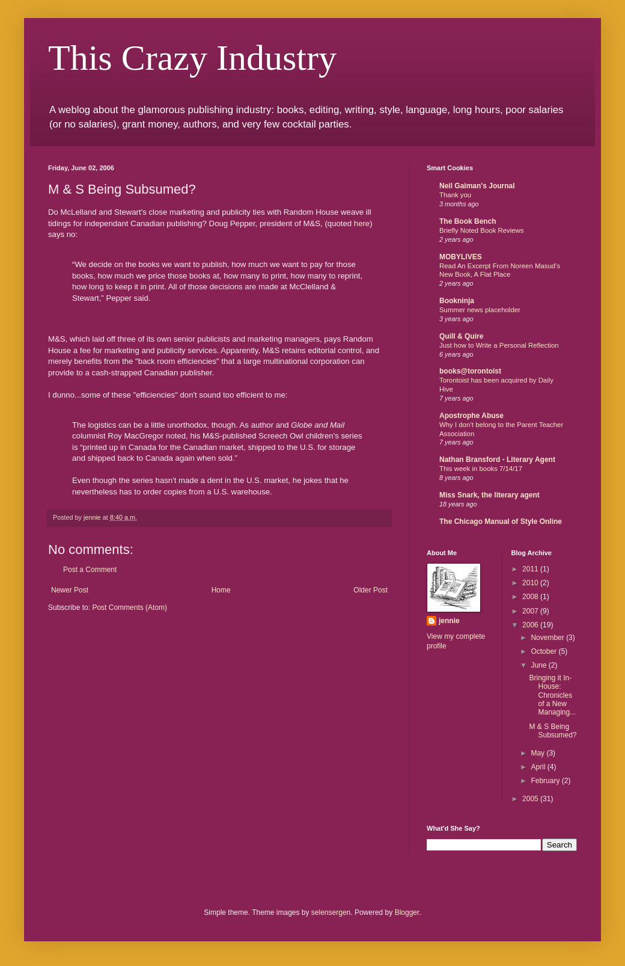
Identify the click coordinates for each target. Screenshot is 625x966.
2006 (531, 625)
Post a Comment (90, 569)
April (539, 767)
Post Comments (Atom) (129, 607)
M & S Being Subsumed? (552, 730)
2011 (531, 569)
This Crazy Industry (192, 58)
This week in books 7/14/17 (480, 468)
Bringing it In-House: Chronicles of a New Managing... (552, 695)
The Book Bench (467, 221)
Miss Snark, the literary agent (489, 495)
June (539, 665)
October (544, 651)
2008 (531, 596)
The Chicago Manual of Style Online (500, 521)
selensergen (330, 912)
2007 (531, 611)
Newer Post (69, 590)
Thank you (455, 194)
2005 (531, 799)
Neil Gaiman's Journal (477, 186)
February (546, 781)
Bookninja (456, 301)
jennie (449, 621)
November (548, 637)
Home (221, 590)
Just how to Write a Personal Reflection (499, 345)
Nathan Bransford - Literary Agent (497, 459)
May (538, 753)
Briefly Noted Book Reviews (481, 230)
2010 (531, 583)
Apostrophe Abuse (471, 415)
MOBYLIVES (460, 257)
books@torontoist (470, 371)
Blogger (407, 912)
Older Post (370, 590)
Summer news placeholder (479, 309)
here (362, 223)
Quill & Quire (461, 336)
